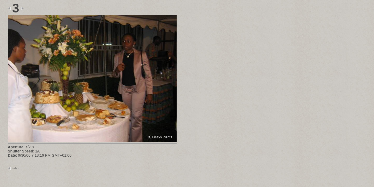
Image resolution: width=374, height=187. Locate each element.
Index (15, 168)
